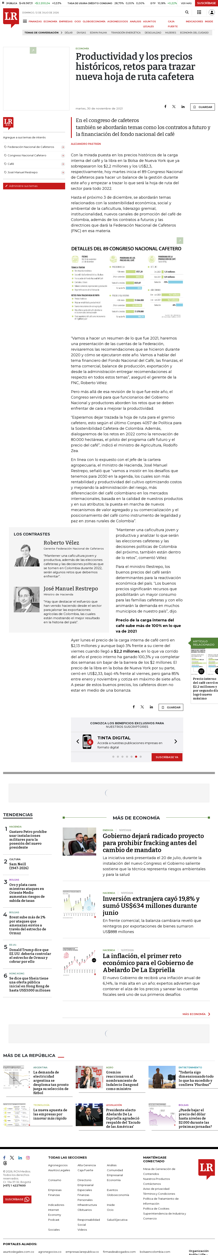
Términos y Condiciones (159, 1193)
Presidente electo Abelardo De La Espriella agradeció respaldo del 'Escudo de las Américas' (123, 1118)
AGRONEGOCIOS (117, 21)
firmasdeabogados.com (119, 1251)
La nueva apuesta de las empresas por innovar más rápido (50, 1114)
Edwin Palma (98, 32)
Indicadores (56, 1204)
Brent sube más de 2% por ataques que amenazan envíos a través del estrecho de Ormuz (27, 925)
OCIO (77, 21)
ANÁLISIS (135, 21)
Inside (111, 1204)
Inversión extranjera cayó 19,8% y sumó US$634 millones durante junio (151, 906)
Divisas (81, 32)
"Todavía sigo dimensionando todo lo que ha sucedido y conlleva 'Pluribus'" (196, 1078)
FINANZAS (35, 21)
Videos (82, 1229)
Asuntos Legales (59, 1170)
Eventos (112, 1190)
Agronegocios (57, 1165)
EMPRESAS (66, 21)
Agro (109, 1067)
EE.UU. (13, 944)
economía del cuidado (194, 32)
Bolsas (14, 879)
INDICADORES (194, 21)
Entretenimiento (190, 1067)
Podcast (53, 1219)
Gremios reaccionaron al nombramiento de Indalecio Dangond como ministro (122, 1080)
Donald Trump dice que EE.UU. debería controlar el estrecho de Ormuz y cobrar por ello (30, 956)
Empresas (54, 1190)
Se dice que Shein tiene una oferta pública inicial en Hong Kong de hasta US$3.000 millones (29, 984)
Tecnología (41, 1105)
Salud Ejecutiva (117, 1219)
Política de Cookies (156, 1208)
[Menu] (25, 21)
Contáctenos (152, 1183)
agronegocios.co (49, 1251)
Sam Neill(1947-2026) (19, 866)
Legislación (114, 1105)
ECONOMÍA (50, 21)
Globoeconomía (118, 1195)
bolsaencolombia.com (155, 1251)
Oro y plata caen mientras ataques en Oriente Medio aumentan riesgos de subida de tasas (27, 893)
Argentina (40, 1067)
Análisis (111, 1165)
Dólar (69, 32)
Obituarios (85, 1209)
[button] (76, 742)
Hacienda (15, 826)
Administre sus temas (21, 186)
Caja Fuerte (85, 1170)
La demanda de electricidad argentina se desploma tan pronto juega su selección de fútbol (51, 1082)
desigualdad (153, 32)
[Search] (187, 12)
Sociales (54, 1229)
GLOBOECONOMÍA (94, 21)
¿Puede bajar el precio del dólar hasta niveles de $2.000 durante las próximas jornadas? (195, 1118)
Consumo (54, 1180)
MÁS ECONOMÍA (194, 1014)
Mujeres (170, 32)
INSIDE (209, 21)
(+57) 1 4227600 (14, 1185)
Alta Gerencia (87, 1165)
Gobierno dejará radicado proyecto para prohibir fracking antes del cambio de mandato (153, 843)
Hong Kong (16, 973)
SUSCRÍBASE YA (167, 757)
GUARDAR (202, 107)
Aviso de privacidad (156, 1188)
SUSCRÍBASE (206, 3)
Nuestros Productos (156, 1178)
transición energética (126, 32)
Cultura (14, 859)
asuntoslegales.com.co (18, 1251)
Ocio (110, 1209)
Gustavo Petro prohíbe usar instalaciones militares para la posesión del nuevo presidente (28, 840)
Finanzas (54, 1195)
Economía (114, 1180)
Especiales (85, 1190)
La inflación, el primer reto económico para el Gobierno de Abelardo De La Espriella (148, 963)
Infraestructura (87, 1204)
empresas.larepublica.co (82, 1251)
